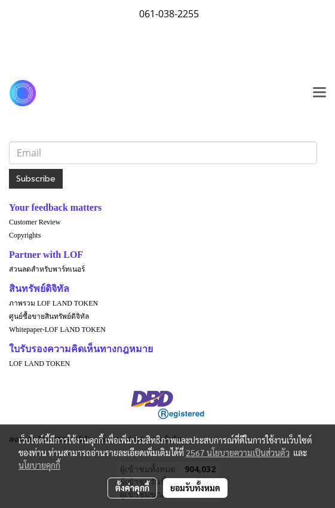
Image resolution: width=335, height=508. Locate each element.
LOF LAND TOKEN (39, 363)
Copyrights (25, 235)
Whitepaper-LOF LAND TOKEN (57, 329)
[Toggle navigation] (319, 93)
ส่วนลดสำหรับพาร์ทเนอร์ (47, 269)
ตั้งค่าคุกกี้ (132, 487)
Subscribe (36, 179)
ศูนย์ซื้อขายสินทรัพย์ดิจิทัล (49, 316)
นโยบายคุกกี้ (39, 465)
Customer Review (34, 222)
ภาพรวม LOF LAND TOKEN (53, 303)
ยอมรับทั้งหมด (195, 487)
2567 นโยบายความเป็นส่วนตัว (238, 452)
